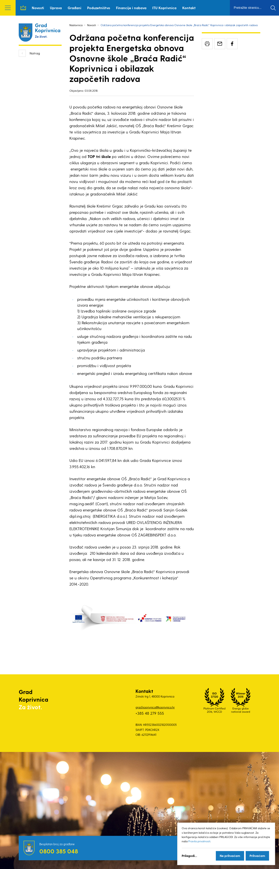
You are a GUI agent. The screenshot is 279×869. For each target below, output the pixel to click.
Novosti (38, 8)
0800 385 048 (58, 851)
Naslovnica (23, 8)
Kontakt (189, 8)
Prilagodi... (189, 855)
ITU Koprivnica (164, 8)
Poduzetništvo (98, 8)
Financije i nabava (131, 8)
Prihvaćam (257, 855)
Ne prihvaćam (230, 855)
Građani (74, 8)
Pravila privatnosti (199, 841)
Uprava (56, 8)
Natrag (35, 53)
